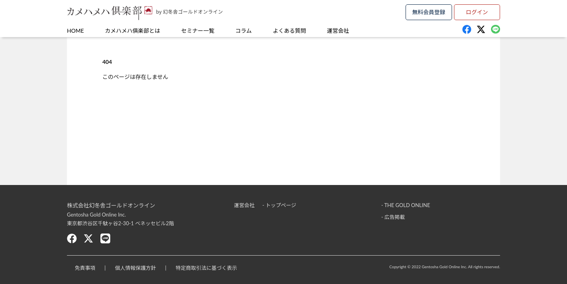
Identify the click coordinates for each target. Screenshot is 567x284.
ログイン (477, 12)
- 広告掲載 (393, 217)
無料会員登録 (428, 12)
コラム (243, 30)
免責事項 (85, 268)
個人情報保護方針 (135, 268)
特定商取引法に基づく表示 (206, 268)
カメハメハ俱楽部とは (132, 30)
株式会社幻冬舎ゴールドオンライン (111, 205)
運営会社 (338, 30)
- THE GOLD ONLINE (405, 205)
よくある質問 (289, 30)
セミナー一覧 (197, 30)
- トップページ (279, 205)
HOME (75, 30)
